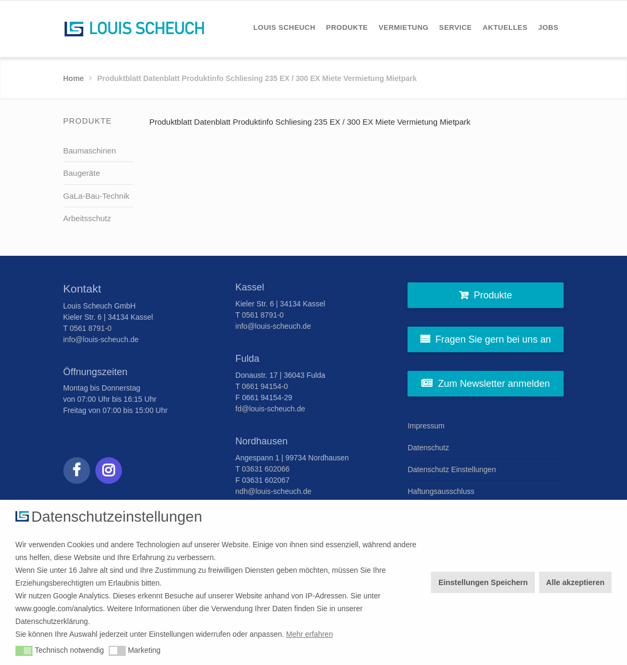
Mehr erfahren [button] (309, 634)
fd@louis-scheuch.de (270, 408)
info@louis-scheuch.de (101, 339)
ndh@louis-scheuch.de (273, 491)
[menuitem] (284, 27)
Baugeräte (81, 172)
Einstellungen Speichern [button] (483, 582)
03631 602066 (266, 469)
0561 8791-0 (91, 328)
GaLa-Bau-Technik (96, 195)
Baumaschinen (89, 150)
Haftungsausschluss (441, 491)
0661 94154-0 (265, 386)
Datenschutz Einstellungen (452, 469)
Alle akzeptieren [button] (575, 582)
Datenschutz (428, 447)
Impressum (426, 425)
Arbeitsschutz (87, 218)
